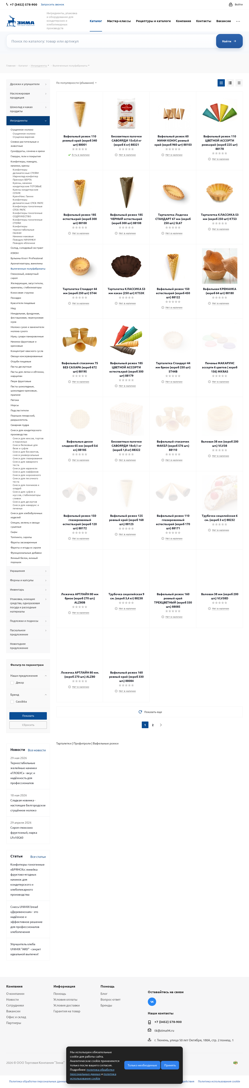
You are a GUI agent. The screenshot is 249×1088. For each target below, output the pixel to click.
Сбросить (28, 725)
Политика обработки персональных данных (38, 1081)
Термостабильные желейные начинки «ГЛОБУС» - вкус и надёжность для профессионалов (23, 773)
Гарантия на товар (67, 1011)
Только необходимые (142, 1065)
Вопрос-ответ (111, 999)
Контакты (203, 21)
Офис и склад (16, 1017)
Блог (104, 993)
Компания (183, 21)
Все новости (37, 750)
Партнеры (13, 1023)
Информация (64, 986)
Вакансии (223, 21)
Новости (12, 999)
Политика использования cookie (219, 1081)
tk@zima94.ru (164, 1030)
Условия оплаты (65, 999)
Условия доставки (67, 1005)
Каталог (96, 21)
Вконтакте (152, 1002)
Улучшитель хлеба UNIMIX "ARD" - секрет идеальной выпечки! (25, 949)
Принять (170, 1065)
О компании (15, 993)
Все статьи (38, 856)
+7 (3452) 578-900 (168, 1022)
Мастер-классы (119, 21)
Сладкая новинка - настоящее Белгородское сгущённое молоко (28, 805)
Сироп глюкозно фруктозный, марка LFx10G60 (23, 832)
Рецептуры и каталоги (153, 21)
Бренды (106, 1005)
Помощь (60, 993)
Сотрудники (15, 1005)
